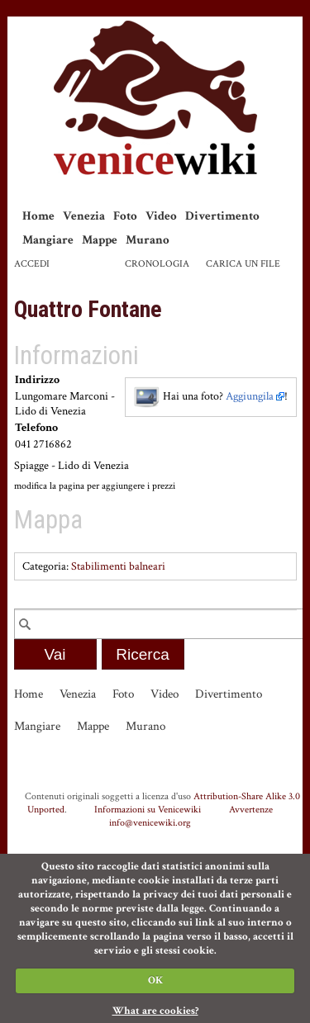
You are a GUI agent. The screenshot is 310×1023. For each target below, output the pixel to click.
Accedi (32, 264)
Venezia (84, 216)
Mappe (99, 240)
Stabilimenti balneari (118, 566)
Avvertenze (251, 809)
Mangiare (48, 240)
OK (155, 980)
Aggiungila (250, 396)
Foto (125, 216)
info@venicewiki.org (150, 822)
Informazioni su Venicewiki (147, 809)
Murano (147, 240)
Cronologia (157, 264)
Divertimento (222, 216)
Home (38, 216)
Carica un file (243, 264)
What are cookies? (155, 1011)
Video (161, 216)
